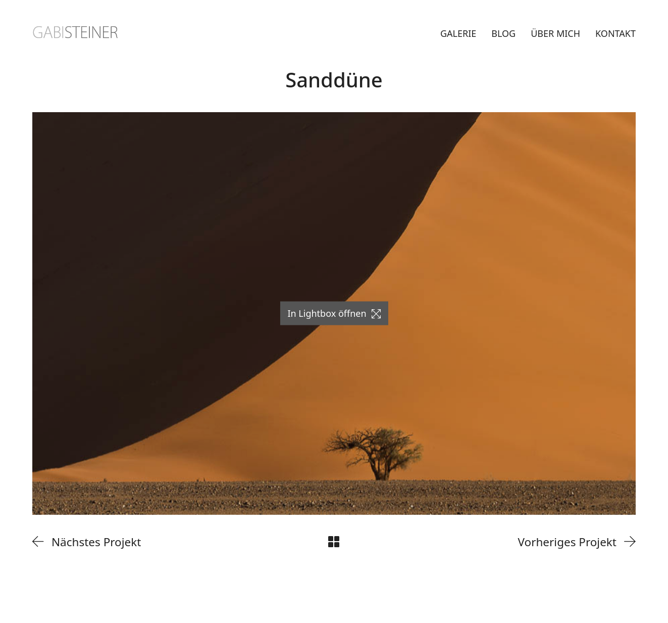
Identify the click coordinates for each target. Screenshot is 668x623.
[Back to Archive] (333, 541)
